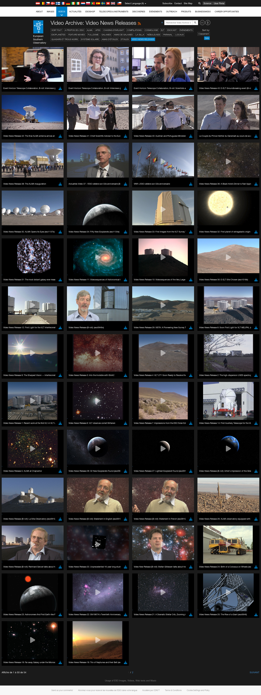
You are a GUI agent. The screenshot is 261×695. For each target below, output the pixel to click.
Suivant (254, 672)
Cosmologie (151, 30)
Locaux (179, 34)
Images (50, 11)
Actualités (75, 11)
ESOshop (90, 11)
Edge (38, 444)
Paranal (167, 34)
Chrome (40, 441)
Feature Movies (76, 34)
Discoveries (138, 11)
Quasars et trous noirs (64, 39)
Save (36, 499)
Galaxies (106, 34)
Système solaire (90, 39)
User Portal (219, 3)
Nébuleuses (153, 34)
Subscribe (167, 3)
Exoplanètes (58, 34)
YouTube (33, 380)
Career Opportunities (227, 11)
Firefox (39, 447)
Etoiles (125, 39)
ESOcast (172, 30)
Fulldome (93, 34)
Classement (203, 34)
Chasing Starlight (113, 30)
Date (207, 38)
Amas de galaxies (123, 34)
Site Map (188, 3)
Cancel (53, 499)
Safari (38, 450)
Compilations (134, 30)
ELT (162, 30)
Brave (39, 438)
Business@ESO (203, 11)
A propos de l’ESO (74, 30)
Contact (178, 3)
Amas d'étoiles (110, 39)
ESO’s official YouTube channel (104, 380)
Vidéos (61, 13)
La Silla (140, 34)
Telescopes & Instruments (113, 11)
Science (207, 3)
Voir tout (56, 30)
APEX (97, 30)
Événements (155, 11)
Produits (186, 11)
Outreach (171, 11)
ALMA (89, 30)
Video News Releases (143, 39)
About (39, 11)
